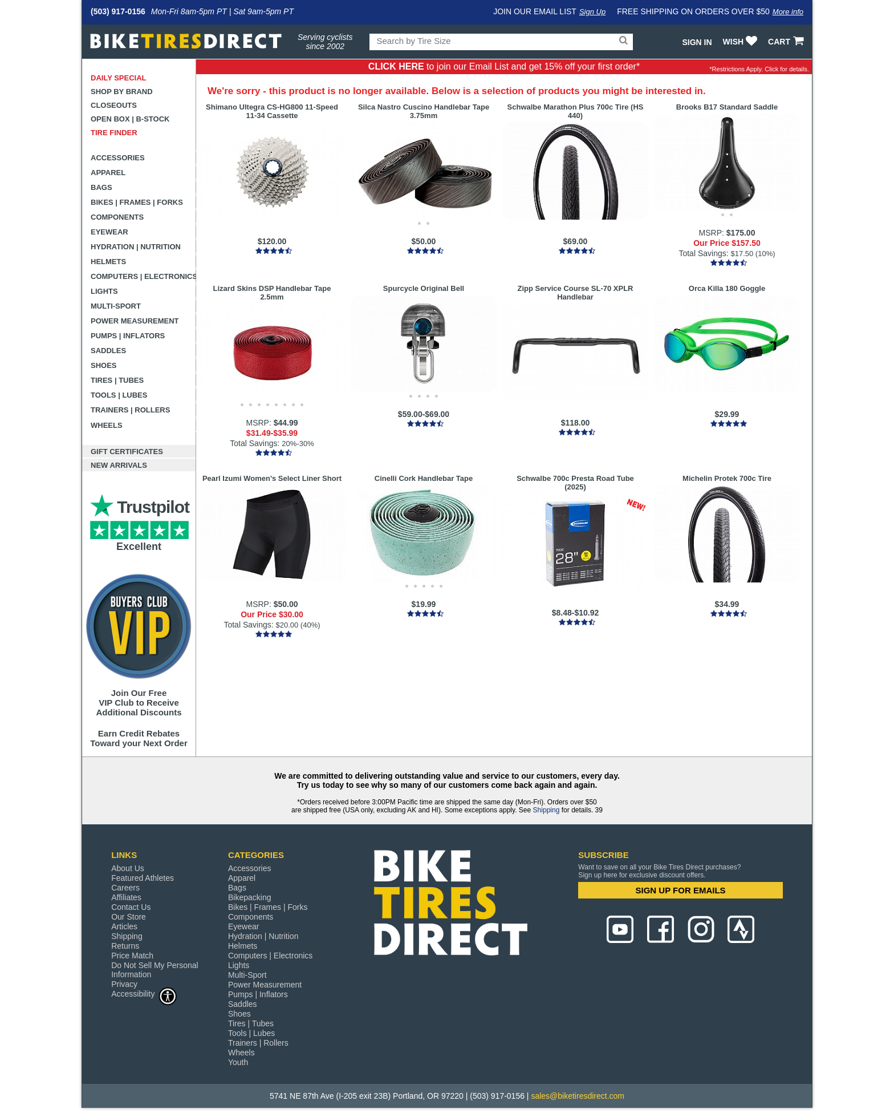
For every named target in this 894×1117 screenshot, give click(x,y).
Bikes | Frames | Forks (137, 202)
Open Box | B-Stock (130, 119)
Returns (125, 945)
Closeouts (114, 105)
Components (117, 217)
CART (787, 41)
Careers (125, 887)
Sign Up (592, 11)
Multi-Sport (116, 306)
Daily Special (119, 78)
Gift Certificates (127, 451)
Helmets (108, 261)
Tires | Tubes (117, 380)
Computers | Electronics (143, 276)
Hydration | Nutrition (136, 246)
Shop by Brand (122, 91)
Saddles (108, 350)
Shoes (104, 365)
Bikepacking (249, 897)
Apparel (108, 172)
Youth (238, 1062)
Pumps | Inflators (128, 335)
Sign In (697, 42)
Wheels (107, 425)
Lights (104, 291)
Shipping (546, 810)
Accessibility (144, 993)
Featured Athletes (142, 878)
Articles (124, 926)
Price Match (132, 955)
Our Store (128, 916)
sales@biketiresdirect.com (577, 1095)
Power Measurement (135, 321)
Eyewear (109, 232)
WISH (741, 41)
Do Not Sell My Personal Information (154, 970)
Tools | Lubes (119, 395)
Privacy (124, 984)
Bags (101, 187)
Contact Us (131, 907)
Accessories (118, 157)
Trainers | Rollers (130, 410)
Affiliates (126, 897)
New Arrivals (119, 465)
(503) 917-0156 (118, 11)
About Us (127, 868)
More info (788, 11)
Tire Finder (114, 132)
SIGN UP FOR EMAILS (681, 890)
